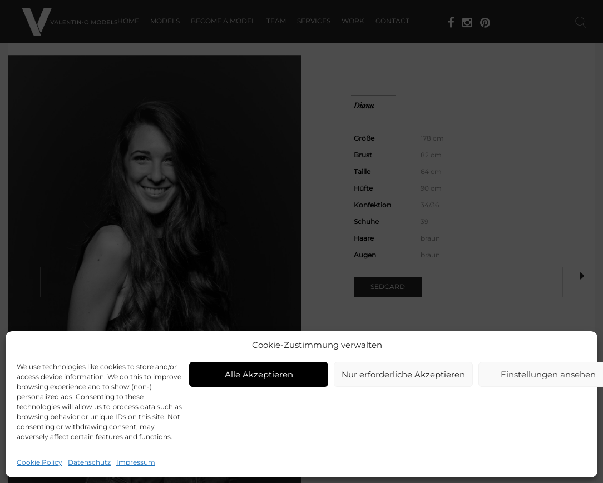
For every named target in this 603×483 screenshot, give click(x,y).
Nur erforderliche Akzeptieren (403, 374)
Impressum (135, 462)
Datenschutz (89, 462)
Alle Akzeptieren (259, 374)
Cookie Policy (39, 462)
